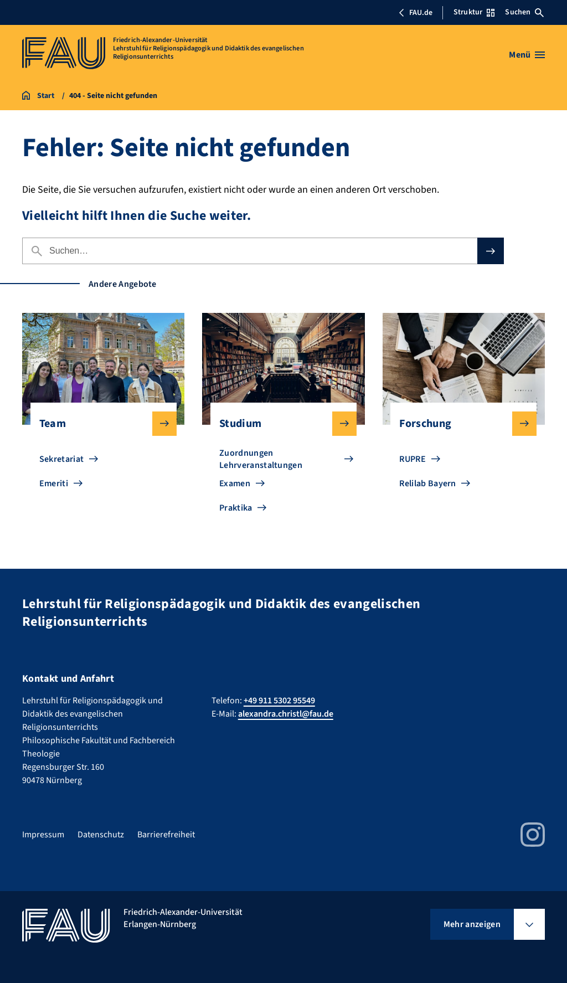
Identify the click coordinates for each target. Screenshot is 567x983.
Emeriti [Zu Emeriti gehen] (53, 483)
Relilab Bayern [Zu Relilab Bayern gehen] (427, 483)
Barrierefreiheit (166, 834)
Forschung (459, 423)
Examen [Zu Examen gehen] (234, 483)
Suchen (524, 12)
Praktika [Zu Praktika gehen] (235, 508)
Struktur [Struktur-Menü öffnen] (473, 12)
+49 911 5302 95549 (279, 700)
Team (99, 423)
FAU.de (415, 12)
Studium (279, 423)
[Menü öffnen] (527, 55)
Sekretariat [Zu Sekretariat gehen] (61, 459)
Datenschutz (101, 834)
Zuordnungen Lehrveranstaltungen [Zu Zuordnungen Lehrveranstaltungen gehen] (260, 459)
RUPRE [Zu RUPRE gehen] (412, 459)
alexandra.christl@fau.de (285, 714)
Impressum (43, 834)
